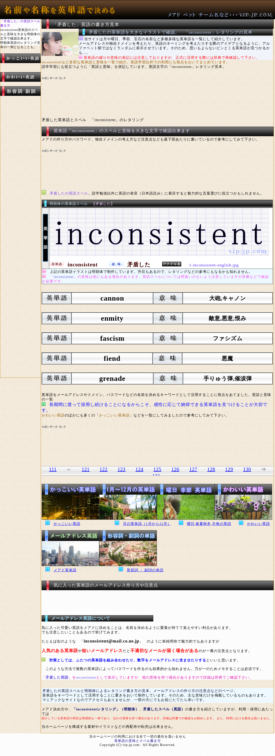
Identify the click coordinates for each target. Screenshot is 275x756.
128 (211, 469)
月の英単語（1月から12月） (147, 524)
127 (193, 469)
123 (122, 469)
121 (86, 469)
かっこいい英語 (67, 524)
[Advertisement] (131, 95)
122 (104, 469)
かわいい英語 (258, 524)
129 (229, 469)
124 (139, 469)
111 (53, 469)
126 (175, 469)
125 (157, 469)
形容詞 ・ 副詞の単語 (145, 570)
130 (247, 469)
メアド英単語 (65, 570)
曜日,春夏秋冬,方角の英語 (209, 524)
